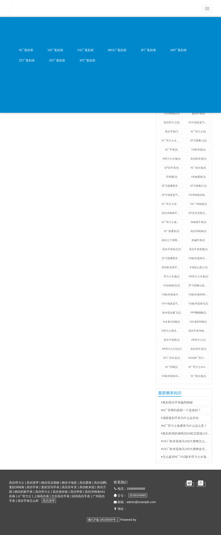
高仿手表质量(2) (198, 249)
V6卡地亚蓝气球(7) (198, 122)
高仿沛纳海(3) (198, 231)
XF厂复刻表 (87, 60)
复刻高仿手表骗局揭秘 (177, 402)
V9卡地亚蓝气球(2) (172, 303)
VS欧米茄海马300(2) (198, 258)
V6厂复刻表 (55, 50)
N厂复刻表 (26, 50)
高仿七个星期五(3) (172, 240)
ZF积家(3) (171, 176)
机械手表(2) (198, 240)
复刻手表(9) (198, 113)
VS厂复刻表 (85, 50)
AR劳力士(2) (198, 339)
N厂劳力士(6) (198, 131)
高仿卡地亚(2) (172, 339)
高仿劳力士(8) (172, 122)
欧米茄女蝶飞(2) (171, 312)
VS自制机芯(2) (171, 285)
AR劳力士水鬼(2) (198, 276)
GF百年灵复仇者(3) (198, 213)
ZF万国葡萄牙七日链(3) (172, 185)
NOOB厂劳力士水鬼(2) (198, 357)
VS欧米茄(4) (198, 149)
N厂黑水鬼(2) (198, 376)
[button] (207, 8)
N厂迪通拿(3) (171, 231)
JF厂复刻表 (148, 50)
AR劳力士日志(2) (171, 348)
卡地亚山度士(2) (198, 267)
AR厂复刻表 (178, 50)
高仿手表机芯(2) (171, 249)
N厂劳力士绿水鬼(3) (172, 204)
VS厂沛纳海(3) (198, 204)
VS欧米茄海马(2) (198, 303)
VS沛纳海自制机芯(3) (198, 194)
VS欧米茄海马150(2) (172, 376)
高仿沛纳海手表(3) (172, 213)
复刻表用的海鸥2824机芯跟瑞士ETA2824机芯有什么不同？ (186, 433)
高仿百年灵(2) (198, 348)
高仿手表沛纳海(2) (198, 330)
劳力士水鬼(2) (172, 276)
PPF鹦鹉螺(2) (198, 312)
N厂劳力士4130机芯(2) (198, 367)
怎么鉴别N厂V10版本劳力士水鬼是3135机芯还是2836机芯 (186, 456)
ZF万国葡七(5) (198, 140)
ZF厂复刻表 (27, 60)
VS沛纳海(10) (171, 113)
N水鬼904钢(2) (198, 321)
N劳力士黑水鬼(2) (172, 330)
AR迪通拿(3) (198, 176)
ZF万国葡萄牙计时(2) (172, 258)
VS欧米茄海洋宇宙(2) (172, 294)
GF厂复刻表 (57, 60)
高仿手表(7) (171, 131)
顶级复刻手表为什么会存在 (180, 418)
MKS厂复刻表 (117, 50)
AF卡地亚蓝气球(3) (172, 194)
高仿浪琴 (49, 500)
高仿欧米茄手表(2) (172, 267)
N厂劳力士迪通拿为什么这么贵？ (184, 425)
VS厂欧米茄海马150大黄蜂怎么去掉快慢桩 (186, 441)
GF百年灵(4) (171, 167)
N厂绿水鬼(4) (198, 167)
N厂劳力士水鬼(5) (172, 140)
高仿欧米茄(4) (198, 158)
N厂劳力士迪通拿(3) (172, 222)
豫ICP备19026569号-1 (103, 519)
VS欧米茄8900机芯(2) (198, 294)
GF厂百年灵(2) (171, 357)
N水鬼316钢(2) (171, 321)
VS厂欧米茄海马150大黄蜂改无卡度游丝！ (186, 449)
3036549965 (137, 495)
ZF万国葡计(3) (198, 185)
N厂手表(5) (171, 149)
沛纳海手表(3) (198, 222)
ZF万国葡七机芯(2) (198, 285)
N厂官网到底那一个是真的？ (181, 410)
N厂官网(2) (171, 367)
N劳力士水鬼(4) (171, 158)
